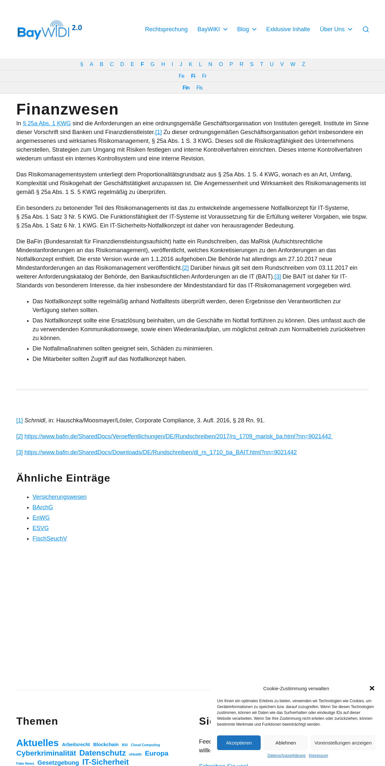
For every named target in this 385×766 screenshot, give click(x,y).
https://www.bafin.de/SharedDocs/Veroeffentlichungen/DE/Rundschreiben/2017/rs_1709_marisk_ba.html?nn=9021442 (178, 436)
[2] (185, 268)
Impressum (318, 755)
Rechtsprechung (166, 29)
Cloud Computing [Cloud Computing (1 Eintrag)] (145, 745)
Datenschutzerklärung (287, 755)
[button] (372, 688)
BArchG (43, 507)
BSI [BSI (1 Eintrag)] (125, 745)
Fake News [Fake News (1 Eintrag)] (25, 763)
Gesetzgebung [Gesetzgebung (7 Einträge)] (58, 762)
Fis (199, 87)
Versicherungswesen (60, 497)
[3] (277, 276)
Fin (186, 87)
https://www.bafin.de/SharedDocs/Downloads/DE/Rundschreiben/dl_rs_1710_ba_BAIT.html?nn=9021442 (160, 452)
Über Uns (332, 29)
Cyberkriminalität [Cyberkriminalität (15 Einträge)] (46, 753)
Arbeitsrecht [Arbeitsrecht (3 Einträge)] (76, 744)
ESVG (41, 528)
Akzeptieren (239, 742)
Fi (193, 76)
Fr (204, 76)
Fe (181, 76)
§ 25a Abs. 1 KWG (47, 123)
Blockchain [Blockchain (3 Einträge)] (106, 744)
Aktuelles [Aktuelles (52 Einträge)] (37, 742)
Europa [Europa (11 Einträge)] (156, 753)
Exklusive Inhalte (288, 29)
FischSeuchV (50, 538)
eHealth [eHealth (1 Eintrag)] (135, 754)
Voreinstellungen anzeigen (343, 742)
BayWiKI (209, 29)
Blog (243, 29)
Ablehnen (285, 742)
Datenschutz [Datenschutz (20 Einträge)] (102, 752)
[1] (158, 132)
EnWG (41, 517)
